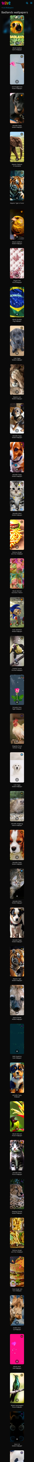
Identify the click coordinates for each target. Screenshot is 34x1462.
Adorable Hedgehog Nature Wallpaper (17, 824)
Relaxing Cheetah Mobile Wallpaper (17, 1212)
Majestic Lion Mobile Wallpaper (17, 398)
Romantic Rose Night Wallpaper (17, 708)
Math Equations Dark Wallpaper (17, 1057)
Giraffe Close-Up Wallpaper (17, 1328)
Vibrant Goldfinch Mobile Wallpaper (17, 242)
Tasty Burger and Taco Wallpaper (17, 1290)
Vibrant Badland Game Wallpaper (17, 49)
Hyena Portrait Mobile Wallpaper (17, 1018)
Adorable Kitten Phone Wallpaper (17, 1173)
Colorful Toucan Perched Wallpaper (17, 669)
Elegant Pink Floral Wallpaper (17, 281)
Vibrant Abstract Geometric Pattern (17, 591)
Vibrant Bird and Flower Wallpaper (17, 1134)
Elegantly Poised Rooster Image (17, 747)
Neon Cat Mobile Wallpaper (17, 1445)
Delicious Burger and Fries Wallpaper (17, 553)
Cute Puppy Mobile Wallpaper (17, 359)
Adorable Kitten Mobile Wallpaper (17, 514)
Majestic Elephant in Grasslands (17, 165)
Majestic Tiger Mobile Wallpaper (17, 979)
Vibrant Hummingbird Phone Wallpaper (17, 1406)
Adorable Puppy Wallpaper (17, 1096)
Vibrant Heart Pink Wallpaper (17, 1367)
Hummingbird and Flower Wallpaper (17, 87)
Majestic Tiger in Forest (17, 203)
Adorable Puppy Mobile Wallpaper (17, 126)
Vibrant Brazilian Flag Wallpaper (17, 320)
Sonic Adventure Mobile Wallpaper (17, 630)
